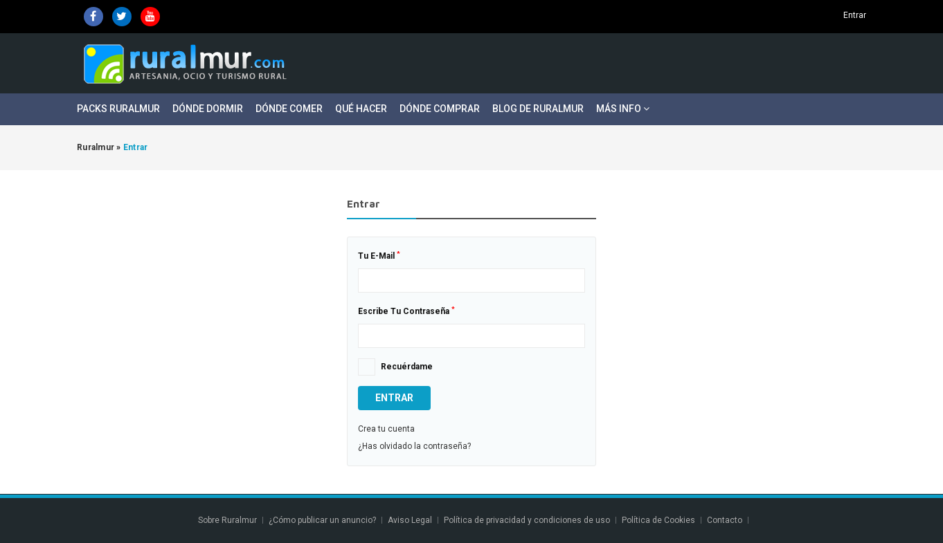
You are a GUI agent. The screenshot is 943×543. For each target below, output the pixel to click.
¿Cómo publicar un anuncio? (322, 520)
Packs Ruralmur (118, 108)
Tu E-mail (379, 255)
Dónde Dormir (207, 108)
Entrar (854, 15)
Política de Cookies (658, 520)
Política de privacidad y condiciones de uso (527, 520)
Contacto (725, 520)
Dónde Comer (289, 108)
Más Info (622, 108)
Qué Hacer (361, 108)
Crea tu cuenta (386, 429)
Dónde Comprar (439, 108)
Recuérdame (407, 366)
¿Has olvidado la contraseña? (414, 446)
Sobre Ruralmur (227, 520)
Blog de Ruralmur (538, 108)
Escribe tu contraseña (406, 311)
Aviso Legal (410, 520)
